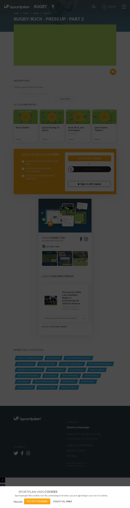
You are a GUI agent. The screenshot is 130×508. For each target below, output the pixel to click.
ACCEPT (37, 501)
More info (18, 501)
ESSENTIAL (62, 501)
